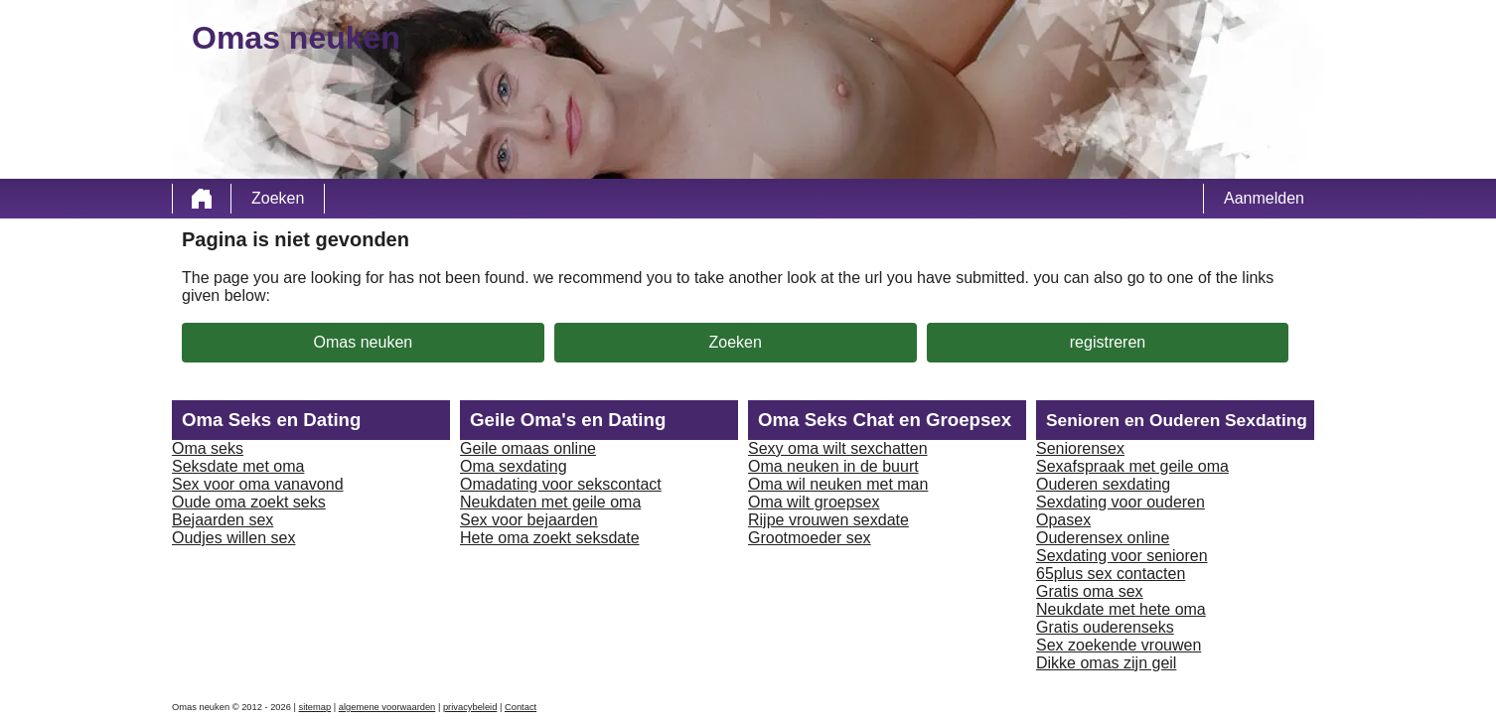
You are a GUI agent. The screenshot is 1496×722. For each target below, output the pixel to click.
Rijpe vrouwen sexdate (828, 519)
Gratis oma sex (1089, 591)
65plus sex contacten (1110, 573)
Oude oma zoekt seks (249, 502)
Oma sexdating (513, 466)
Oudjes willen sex (234, 537)
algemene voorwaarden (387, 707)
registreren (1107, 342)
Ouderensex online (1102, 537)
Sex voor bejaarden (529, 519)
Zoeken (277, 198)
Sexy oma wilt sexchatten (838, 448)
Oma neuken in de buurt (833, 466)
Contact (520, 707)
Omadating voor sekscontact (561, 484)
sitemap (315, 707)
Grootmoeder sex (809, 537)
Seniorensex (1080, 448)
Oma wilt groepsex (814, 502)
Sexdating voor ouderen (1120, 502)
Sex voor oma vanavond (258, 484)
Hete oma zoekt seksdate (550, 537)
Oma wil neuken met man (838, 484)
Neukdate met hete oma (1121, 609)
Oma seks (207, 448)
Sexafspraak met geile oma (1132, 466)
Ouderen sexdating (1103, 484)
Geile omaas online (528, 448)
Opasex (1063, 519)
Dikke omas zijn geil (1106, 662)
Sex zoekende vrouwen (1118, 645)
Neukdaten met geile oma (550, 502)
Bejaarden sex (222, 519)
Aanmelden (1264, 198)
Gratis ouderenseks (1105, 627)
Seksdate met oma (238, 466)
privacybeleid (470, 707)
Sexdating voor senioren (1122, 555)
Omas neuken (363, 342)
